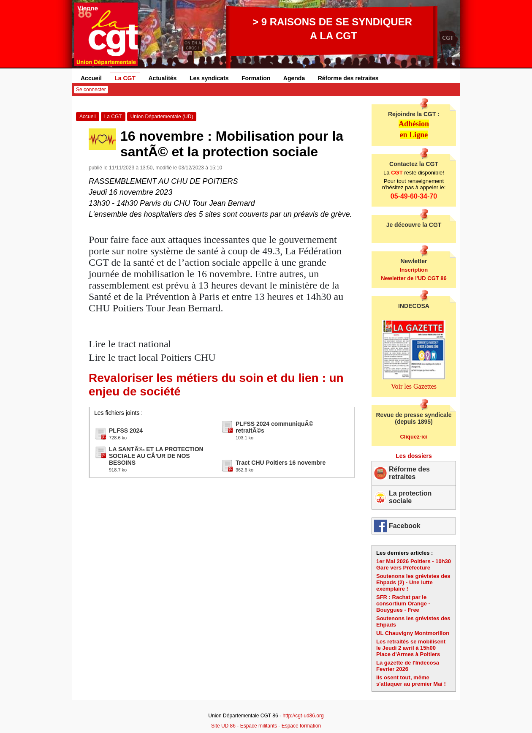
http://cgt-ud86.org (302, 716)
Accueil (91, 78)
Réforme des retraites (348, 78)
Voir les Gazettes (414, 386)
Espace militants (258, 726)
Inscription (414, 270)
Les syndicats (209, 78)
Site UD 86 (223, 726)
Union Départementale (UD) (161, 117)
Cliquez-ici (413, 436)
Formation (256, 78)
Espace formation (301, 726)
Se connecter (91, 90)
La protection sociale (410, 497)
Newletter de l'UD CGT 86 (414, 278)
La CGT (125, 78)
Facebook (405, 525)
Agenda (294, 78)
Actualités (163, 78)
